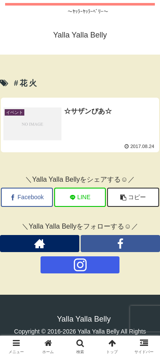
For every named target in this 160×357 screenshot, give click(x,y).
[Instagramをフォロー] (80, 264)
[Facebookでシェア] (27, 197)
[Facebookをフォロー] (120, 243)
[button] (133, 197)
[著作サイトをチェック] (39, 243)
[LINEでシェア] (80, 197)
